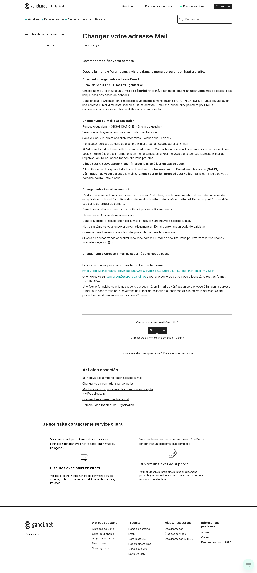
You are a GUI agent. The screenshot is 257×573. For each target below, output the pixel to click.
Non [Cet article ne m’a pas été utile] (162, 330)
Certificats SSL (137, 538)
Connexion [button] (223, 6)
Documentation (54, 19)
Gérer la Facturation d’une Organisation (108, 405)
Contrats (206, 537)
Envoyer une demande (158, 6)
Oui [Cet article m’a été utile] (152, 330)
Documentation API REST (180, 538)
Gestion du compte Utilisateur (86, 19)
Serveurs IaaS (136, 553)
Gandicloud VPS (138, 548)
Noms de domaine (139, 528)
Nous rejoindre (101, 548)
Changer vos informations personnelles (108, 383)
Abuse (205, 532)
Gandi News (99, 543)
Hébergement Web (139, 543)
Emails (132, 533)
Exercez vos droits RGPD (216, 542)
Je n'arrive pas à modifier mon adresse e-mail (112, 378)
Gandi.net (128, 6)
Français (32, 534)
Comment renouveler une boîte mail (105, 399)
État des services (193, 6)
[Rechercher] (208, 19)
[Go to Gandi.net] (55, 525)
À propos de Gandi (103, 528)
